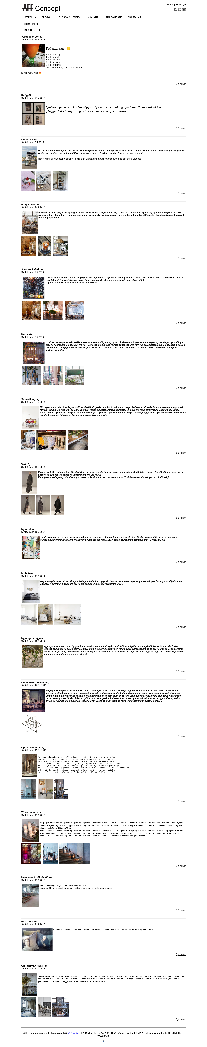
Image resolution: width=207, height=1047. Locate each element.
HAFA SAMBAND (113, 17)
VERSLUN (30, 17)
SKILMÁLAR (134, 17)
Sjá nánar (181, 84)
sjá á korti (72, 1034)
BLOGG (46, 17)
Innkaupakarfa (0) (176, 4)
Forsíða (26, 24)
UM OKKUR (92, 17)
